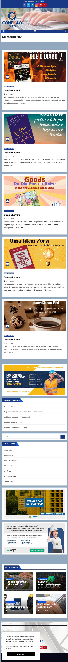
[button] (65, 31)
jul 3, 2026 (12, 588)
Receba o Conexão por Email (15, 428)
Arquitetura (8, 450)
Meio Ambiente (10, 466)
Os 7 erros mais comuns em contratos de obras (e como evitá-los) (50, 608)
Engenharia (8, 455)
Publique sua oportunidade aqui (17, 417)
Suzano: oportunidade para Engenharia (49, 584)
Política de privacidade (13, 422)
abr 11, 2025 (10, 343)
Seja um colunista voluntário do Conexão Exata (23, 412)
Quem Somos (9, 406)
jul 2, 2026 (12, 610)
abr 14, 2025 (10, 218)
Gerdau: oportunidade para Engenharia (17, 607)
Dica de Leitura (12, 90)
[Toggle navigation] (35, 31)
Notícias (7, 471)
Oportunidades (10, 476)
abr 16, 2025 (10, 156)
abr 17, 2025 (10, 94)
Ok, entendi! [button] (21, 654)
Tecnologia (8, 482)
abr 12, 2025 (10, 281)
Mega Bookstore (9, 86)
